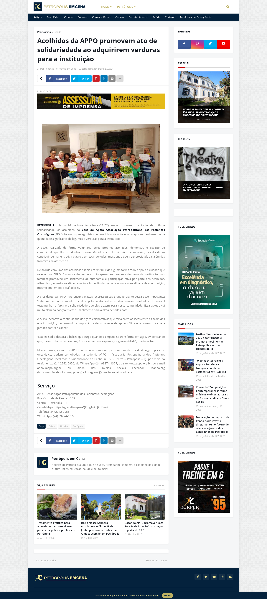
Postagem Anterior (45, 560)
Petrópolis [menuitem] (125, 7)
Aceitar (167, 595)
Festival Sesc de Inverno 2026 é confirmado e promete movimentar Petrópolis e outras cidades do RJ (211, 342)
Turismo (170, 17)
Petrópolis (78, 426)
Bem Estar (53, 17)
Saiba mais (152, 595)
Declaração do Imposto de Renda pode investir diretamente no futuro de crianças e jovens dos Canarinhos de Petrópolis (212, 424)
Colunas (83, 17)
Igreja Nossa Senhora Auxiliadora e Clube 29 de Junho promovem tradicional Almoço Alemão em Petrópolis (100, 528)
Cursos (119, 17)
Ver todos (159, 485)
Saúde (156, 17)
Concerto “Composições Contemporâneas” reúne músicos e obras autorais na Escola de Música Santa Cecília (212, 394)
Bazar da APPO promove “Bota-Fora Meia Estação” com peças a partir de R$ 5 (144, 526)
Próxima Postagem (156, 560)
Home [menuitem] (105, 7)
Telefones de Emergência (195, 17)
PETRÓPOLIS (45, 225)
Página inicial (44, 32)
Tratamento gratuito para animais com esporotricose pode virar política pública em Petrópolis (56, 528)
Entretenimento (138, 17)
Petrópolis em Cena (68, 458)
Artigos (38, 17)
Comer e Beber (101, 17)
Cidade (68, 17)
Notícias (64, 426)
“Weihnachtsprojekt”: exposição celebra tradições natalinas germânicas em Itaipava (211, 366)
